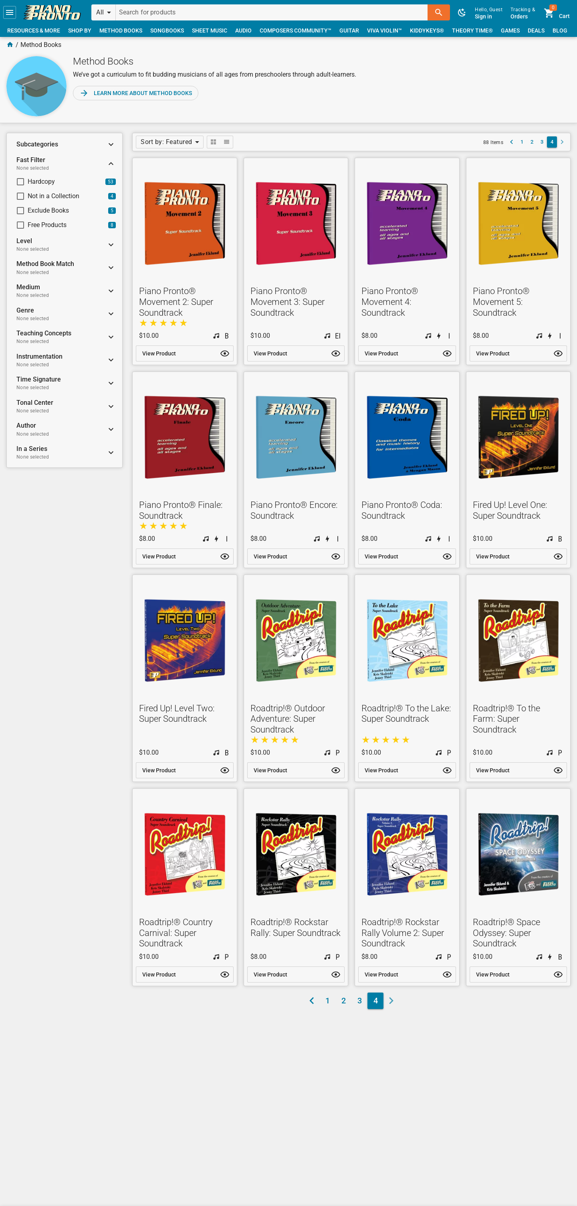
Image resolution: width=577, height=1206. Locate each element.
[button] (9, 12)
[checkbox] (57, 182)
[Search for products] (272, 12)
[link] (52, 12)
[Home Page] (10, 45)
